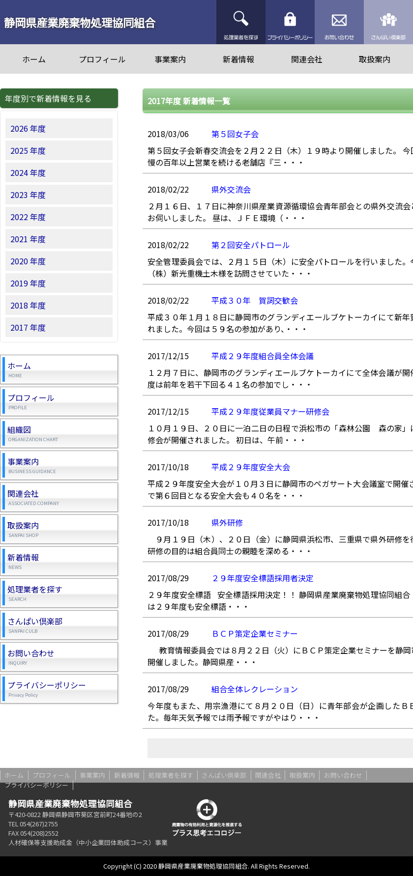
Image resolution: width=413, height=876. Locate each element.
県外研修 (227, 522)
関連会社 (307, 59)
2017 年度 (28, 327)
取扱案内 (374, 59)
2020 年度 (28, 261)
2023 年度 (28, 194)
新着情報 (238, 59)
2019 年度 (28, 283)
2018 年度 (28, 305)
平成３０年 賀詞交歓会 (254, 300)
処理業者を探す (241, 22)
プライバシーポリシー (290, 22)
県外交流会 (231, 189)
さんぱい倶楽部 (388, 22)
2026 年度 (28, 128)
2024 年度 (28, 172)
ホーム (34, 59)
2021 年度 (28, 239)
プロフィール (102, 59)
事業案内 (170, 59)
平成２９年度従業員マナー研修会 (270, 411)
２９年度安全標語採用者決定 (262, 578)
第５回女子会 (235, 134)
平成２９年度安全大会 (250, 467)
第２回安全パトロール (250, 245)
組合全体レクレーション (254, 689)
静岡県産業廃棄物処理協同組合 (79, 22)
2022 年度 (28, 217)
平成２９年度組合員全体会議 (262, 356)
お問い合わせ (339, 22)
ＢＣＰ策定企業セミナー (254, 633)
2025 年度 (28, 150)
